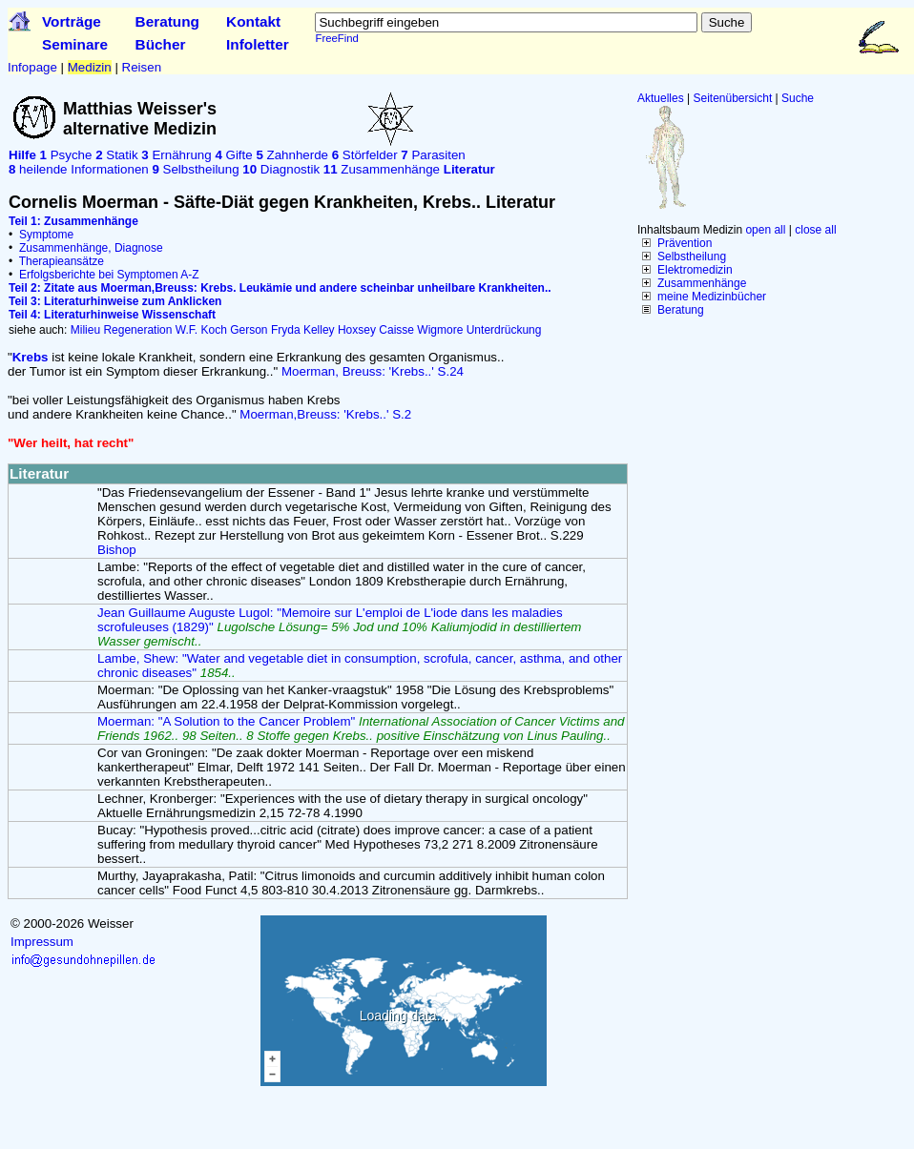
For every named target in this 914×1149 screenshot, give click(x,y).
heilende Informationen (79, 169)
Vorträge (71, 21)
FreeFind (336, 38)
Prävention (684, 243)
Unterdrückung (504, 330)
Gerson (248, 330)
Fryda (286, 330)
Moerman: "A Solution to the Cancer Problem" (361, 728)
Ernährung (176, 155)
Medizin (90, 67)
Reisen (142, 67)
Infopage (32, 67)
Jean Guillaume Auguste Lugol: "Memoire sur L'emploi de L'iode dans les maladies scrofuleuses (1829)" (339, 626)
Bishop (116, 550)
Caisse (396, 330)
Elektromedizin (695, 270)
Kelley (319, 330)
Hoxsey (357, 330)
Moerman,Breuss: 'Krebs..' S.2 (325, 414)
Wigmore (440, 330)
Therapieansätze (61, 261)
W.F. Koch (201, 330)
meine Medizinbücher (711, 296)
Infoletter (257, 44)
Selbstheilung (691, 256)
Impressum (41, 941)
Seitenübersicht (733, 98)
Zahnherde (292, 155)
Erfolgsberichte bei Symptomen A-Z (109, 274)
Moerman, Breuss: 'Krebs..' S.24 (372, 371)
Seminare (75, 44)
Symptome (46, 234)
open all (765, 229)
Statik (116, 155)
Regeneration (137, 330)
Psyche (66, 155)
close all (815, 229)
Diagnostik (281, 169)
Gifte (233, 155)
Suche (797, 98)
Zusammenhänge (701, 283)
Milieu (85, 330)
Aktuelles (660, 98)
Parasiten (433, 155)
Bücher (160, 44)
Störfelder (365, 155)
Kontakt (253, 21)
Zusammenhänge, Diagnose (91, 248)
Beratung (167, 21)
